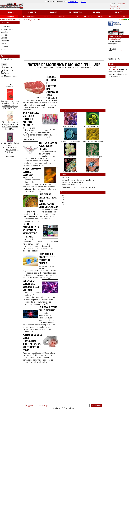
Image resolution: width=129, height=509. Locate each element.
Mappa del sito (10, 76)
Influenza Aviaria (70, 172)
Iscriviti (121, 51)
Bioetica (112, 16)
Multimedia (75, 12)
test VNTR (66, 178)
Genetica (47, 16)
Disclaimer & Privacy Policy (64, 408)
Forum (53, 12)
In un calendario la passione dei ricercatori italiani (31, 230)
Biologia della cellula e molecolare (10, 144)
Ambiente (88, 16)
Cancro (75, 16)
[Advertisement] (64, 40)
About (118, 12)
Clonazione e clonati (93, 126)
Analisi (101, 16)
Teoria (97, 12)
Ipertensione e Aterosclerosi (93, 141)
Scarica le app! (114, 39)
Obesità (70, 157)
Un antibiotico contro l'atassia (31, 171)
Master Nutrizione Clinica (72, 182)
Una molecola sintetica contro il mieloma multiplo (30, 119)
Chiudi (83, 2)
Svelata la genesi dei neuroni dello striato (31, 285)
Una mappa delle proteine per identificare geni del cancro (48, 200)
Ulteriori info (73, 2)
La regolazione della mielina (48, 309)
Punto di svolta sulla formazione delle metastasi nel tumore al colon (32, 342)
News (10, 12)
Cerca (4, 64)
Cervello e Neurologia (93, 157)
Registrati (121, 4)
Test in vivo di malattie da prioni (48, 145)
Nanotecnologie (92, 172)
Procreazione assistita (70, 141)
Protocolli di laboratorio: (113, 68)
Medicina (61, 16)
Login (114, 51)
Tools (6, 73)
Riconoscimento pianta (71, 184)
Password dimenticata (115, 7)
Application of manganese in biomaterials (79, 187)
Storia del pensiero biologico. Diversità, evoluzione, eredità (10, 124)
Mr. (63, 195)
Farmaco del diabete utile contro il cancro (47, 259)
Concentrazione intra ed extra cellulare (78, 180)
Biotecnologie (29, 16)
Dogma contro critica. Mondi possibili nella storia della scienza (10, 103)
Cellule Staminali (70, 126)
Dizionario (8, 70)
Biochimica (9, 16)
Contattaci (8, 67)
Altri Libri (10, 156)
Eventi (32, 12)
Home (2, 19)
